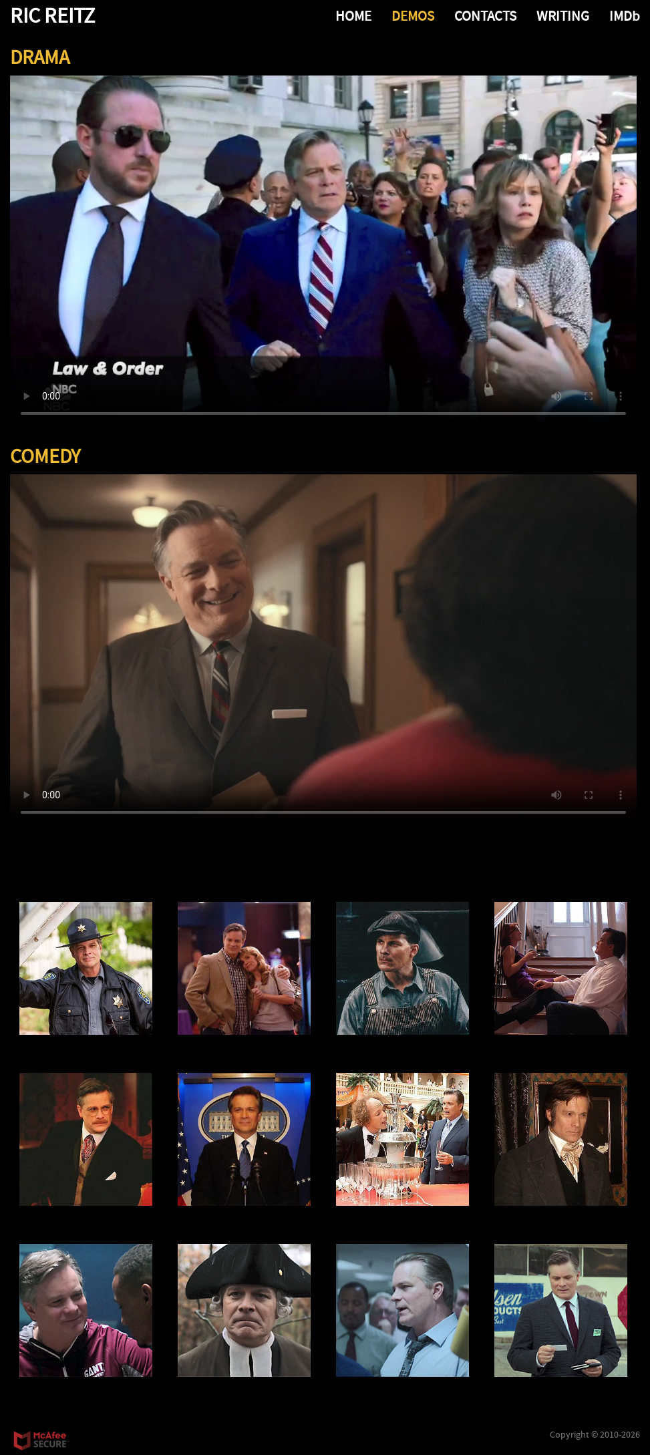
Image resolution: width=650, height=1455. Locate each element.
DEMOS (412, 16)
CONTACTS (485, 16)
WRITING (562, 16)
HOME (353, 16)
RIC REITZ (52, 16)
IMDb (624, 16)
